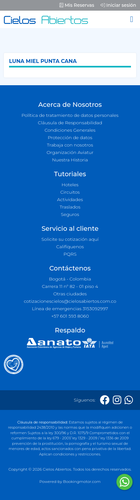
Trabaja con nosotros (70, 145)
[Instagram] (117, 400)
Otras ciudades (70, 294)
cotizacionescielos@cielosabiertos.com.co (70, 301)
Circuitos (70, 192)
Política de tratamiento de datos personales (69, 115)
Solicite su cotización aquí (70, 239)
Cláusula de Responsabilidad (70, 123)
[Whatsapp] (128, 400)
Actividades (70, 199)
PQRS (69, 254)
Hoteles (69, 185)
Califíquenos (70, 247)
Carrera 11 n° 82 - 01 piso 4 (70, 286)
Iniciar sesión (118, 5)
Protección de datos (70, 137)
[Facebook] (105, 400)
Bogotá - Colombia (70, 279)
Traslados (69, 207)
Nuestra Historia (70, 160)
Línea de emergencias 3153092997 (70, 308)
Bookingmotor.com (82, 481)
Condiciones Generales (70, 130)
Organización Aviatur (70, 152)
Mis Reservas (76, 5)
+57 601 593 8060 (70, 316)
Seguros (70, 214)
